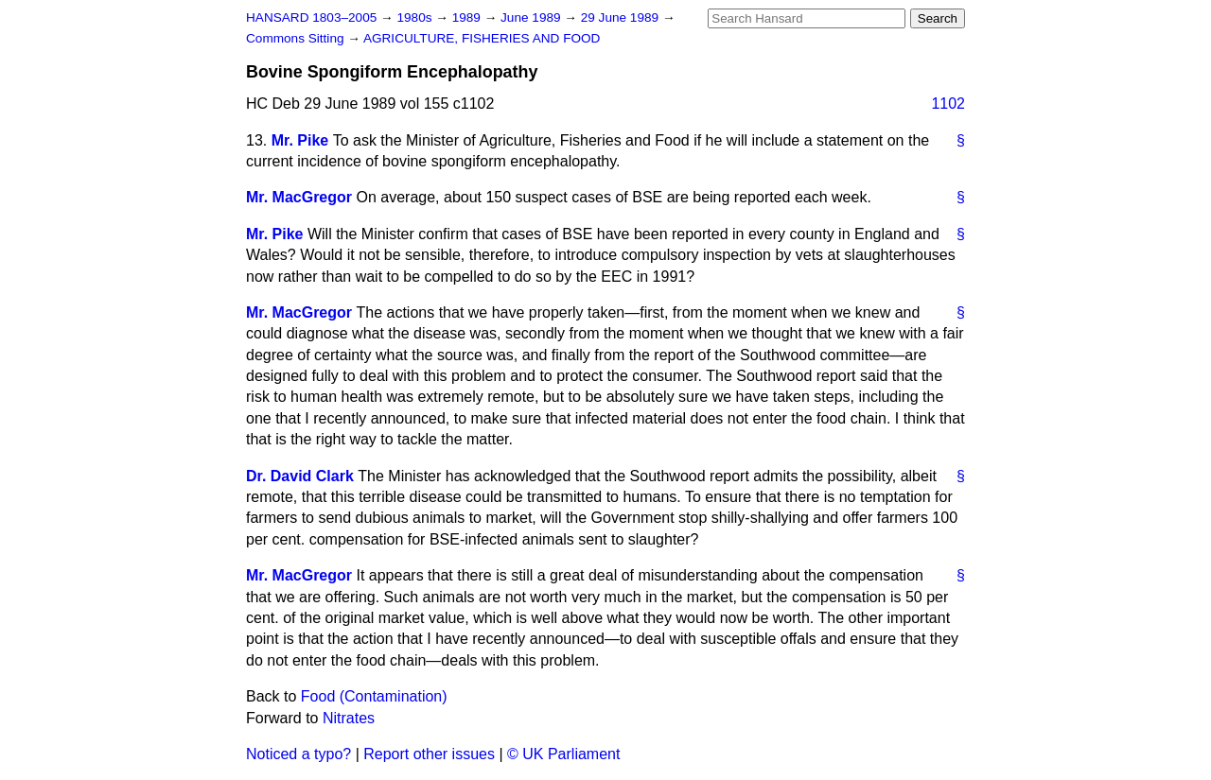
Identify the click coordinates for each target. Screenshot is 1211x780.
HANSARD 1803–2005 (311, 17)
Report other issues (429, 754)
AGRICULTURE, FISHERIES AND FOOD (482, 38)
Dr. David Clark (300, 476)
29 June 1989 (621, 17)
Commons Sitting (296, 38)
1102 (948, 103)
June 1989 (532, 17)
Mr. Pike (300, 140)
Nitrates (349, 718)
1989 (468, 17)
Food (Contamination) (374, 696)
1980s (415, 17)
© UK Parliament (563, 754)
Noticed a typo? (298, 754)
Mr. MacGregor (299, 197)
